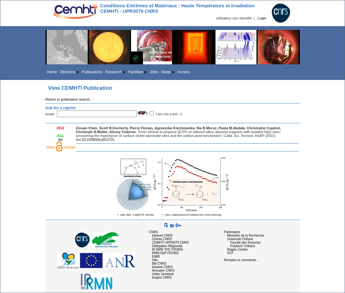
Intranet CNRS (162, 235)
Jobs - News (160, 72)
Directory (67, 72)
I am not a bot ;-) (169, 114)
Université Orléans (240, 239)
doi (60, 139)
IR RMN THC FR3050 (167, 249)
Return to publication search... (69, 99)
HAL (155, 260)
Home (52, 72)
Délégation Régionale (167, 246)
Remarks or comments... (241, 260)
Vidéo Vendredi (163, 274)
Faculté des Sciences (245, 242)
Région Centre (237, 249)
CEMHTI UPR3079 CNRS (170, 242)
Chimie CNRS (162, 239)
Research (113, 72)
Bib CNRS (159, 263)
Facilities (135, 72)
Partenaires (232, 232)
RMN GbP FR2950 (165, 253)
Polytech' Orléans (242, 246)
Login (262, 18)
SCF (230, 253)
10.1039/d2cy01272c (98, 139)
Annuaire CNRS (163, 270)
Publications (92, 72)
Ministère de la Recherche (245, 235)
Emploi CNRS (162, 277)
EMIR (156, 256)
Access (183, 72)
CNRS (153, 232)
